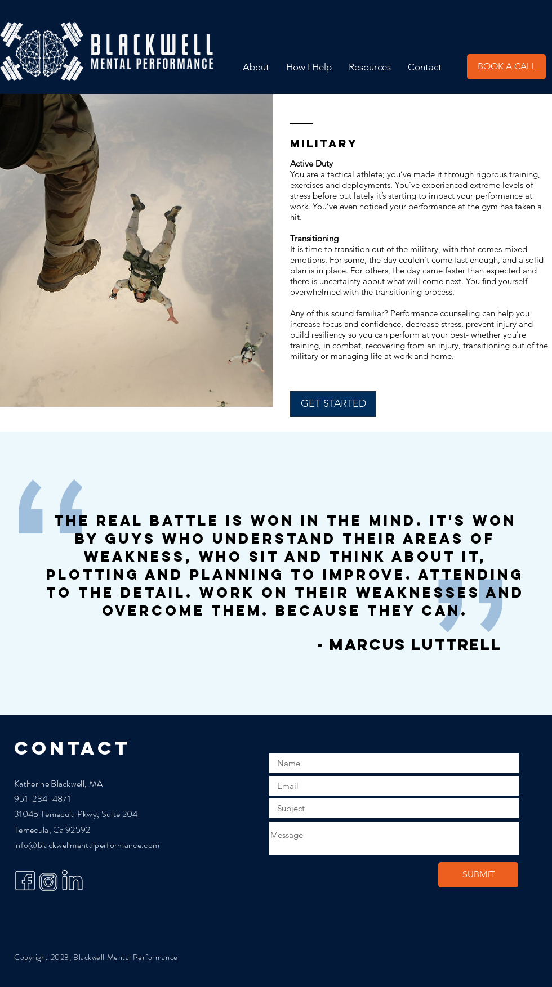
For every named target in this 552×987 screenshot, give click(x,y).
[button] (309, 67)
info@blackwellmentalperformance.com (86, 844)
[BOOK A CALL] (506, 66)
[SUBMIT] (478, 874)
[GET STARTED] (333, 404)
